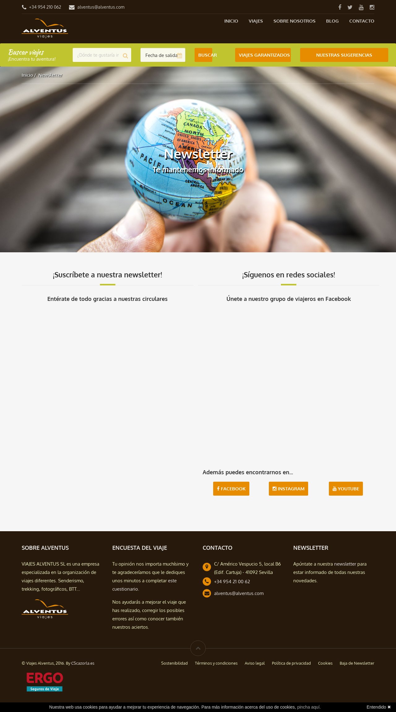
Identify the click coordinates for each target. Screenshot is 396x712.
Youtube (346, 489)
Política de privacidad (291, 663)
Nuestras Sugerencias (344, 55)
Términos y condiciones (216, 663)
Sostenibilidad (174, 663)
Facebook (231, 489)
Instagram (288, 489)
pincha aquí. (309, 707)
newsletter (345, 564)
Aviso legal (255, 663)
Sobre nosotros (294, 21)
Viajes (256, 21)
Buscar (205, 55)
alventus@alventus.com (100, 7)
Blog (332, 21)
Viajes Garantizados (264, 55)
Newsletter (50, 75)
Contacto (361, 21)
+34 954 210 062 (45, 7)
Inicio (231, 21)
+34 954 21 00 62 (232, 581)
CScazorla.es (82, 663)
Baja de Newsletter (357, 663)
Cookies (325, 663)
